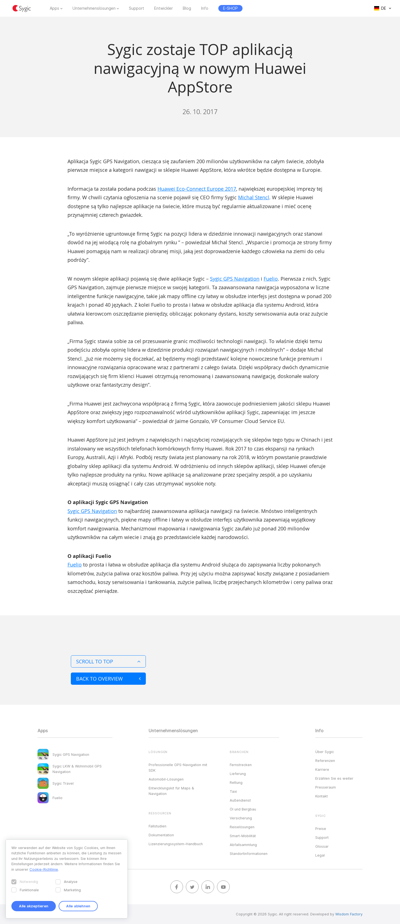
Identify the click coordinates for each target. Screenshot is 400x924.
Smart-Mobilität (243, 836)
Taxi (233, 791)
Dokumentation (161, 835)
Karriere (322, 769)
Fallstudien (157, 826)
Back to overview (108, 678)
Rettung (236, 782)
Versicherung (241, 818)
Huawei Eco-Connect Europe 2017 (197, 188)
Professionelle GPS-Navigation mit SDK (178, 767)
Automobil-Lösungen (166, 779)
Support (136, 8)
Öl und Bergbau (243, 809)
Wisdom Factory (348, 914)
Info (204, 8)
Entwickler (163, 8)
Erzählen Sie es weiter (334, 778)
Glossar (322, 846)
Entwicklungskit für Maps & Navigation (171, 791)
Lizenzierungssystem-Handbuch (176, 844)
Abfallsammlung (243, 844)
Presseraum (325, 787)
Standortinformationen (249, 853)
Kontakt (321, 796)
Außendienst (240, 800)
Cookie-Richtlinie (43, 869)
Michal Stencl (253, 197)
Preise (320, 828)
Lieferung (238, 773)
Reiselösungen (242, 827)
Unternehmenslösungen (94, 8)
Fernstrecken (241, 764)
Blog (187, 8)
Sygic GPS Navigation (234, 278)
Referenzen (325, 760)
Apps (54, 8)
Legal (320, 855)
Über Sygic (324, 751)
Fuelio (271, 278)
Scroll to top (108, 661)
